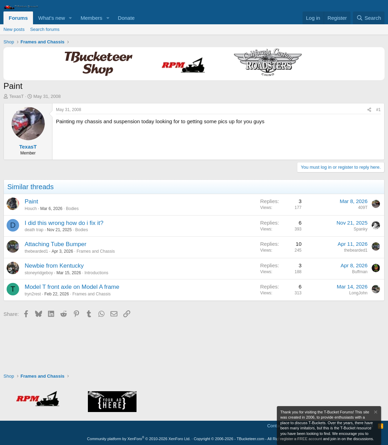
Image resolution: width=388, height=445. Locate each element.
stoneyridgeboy (39, 272)
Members (91, 18)
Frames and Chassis (95, 251)
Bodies (72, 208)
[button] (70, 17)
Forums (18, 18)
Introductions (96, 272)
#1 (378, 109)
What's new (51, 18)
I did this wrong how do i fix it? (64, 223)
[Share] (369, 110)
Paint (31, 201)
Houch (31, 208)
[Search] (369, 17)
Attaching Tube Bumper (55, 244)
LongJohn (358, 293)
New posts (14, 29)
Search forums (45, 29)
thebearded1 (36, 251)
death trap (34, 229)
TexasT (16, 96)
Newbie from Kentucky (54, 265)
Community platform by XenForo (139, 439)
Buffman (360, 271)
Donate (126, 18)
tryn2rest (33, 294)
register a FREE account (301, 439)
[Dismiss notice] (375, 413)
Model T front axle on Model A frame (72, 287)
